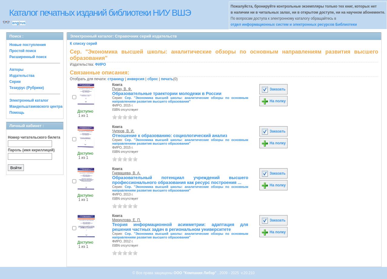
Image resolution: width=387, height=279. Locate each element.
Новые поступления (27, 45)
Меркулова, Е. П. (126, 220)
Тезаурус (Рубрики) (26, 88)
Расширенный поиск (28, 57)
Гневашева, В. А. (126, 173)
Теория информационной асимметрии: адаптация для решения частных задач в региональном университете (180, 227)
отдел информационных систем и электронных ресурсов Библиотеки (294, 24)
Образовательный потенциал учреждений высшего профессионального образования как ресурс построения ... (180, 180)
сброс (152, 79)
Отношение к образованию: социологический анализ (169, 135)
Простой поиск (22, 51)
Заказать (273, 89)
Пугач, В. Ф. (122, 89)
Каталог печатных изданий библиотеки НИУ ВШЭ (100, 13)
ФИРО (100, 64)
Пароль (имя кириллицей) (31, 150)
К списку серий (83, 43)
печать (167, 79)
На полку (273, 101)
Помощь (16, 112)
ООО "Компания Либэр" (195, 273)
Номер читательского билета (34, 137)
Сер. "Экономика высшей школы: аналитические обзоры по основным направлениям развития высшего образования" (180, 99)
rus (22, 23)
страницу (116, 79)
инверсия (136, 79)
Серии (15, 82)
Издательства (21, 76)
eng (15, 23)
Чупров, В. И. (123, 131)
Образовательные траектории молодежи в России (166, 93)
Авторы (16, 69)
